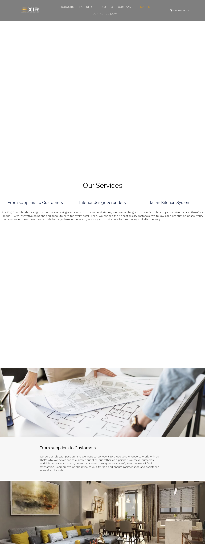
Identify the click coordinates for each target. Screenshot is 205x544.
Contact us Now (104, 13)
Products (66, 6)
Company (124, 6)
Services (143, 6)
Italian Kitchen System (170, 202)
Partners (86, 6)
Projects (106, 6)
